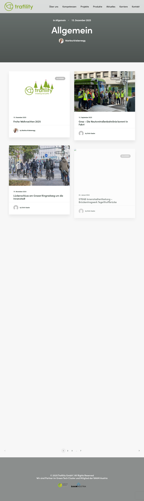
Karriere (124, 6)
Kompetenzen (69, 6)
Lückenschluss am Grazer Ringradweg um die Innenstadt (38, 205)
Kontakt (136, 6)
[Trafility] (18, 6)
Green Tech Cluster (65, 478)
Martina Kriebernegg (75, 40)
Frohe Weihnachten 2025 (27, 121)
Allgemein (60, 20)
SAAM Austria (100, 478)
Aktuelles (110, 6)
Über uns (53, 6)
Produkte (97, 6)
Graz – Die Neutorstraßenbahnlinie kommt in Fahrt (103, 123)
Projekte (85, 6)
